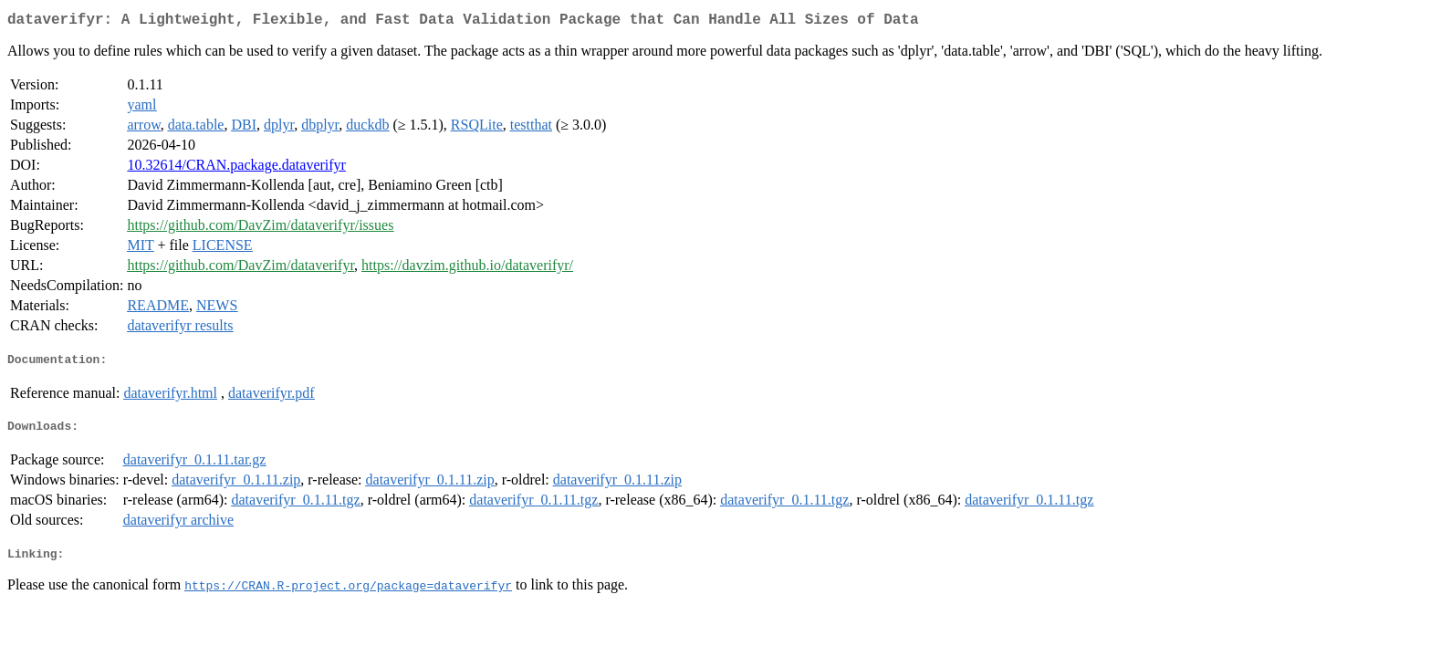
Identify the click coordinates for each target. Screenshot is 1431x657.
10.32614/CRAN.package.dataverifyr (236, 168)
